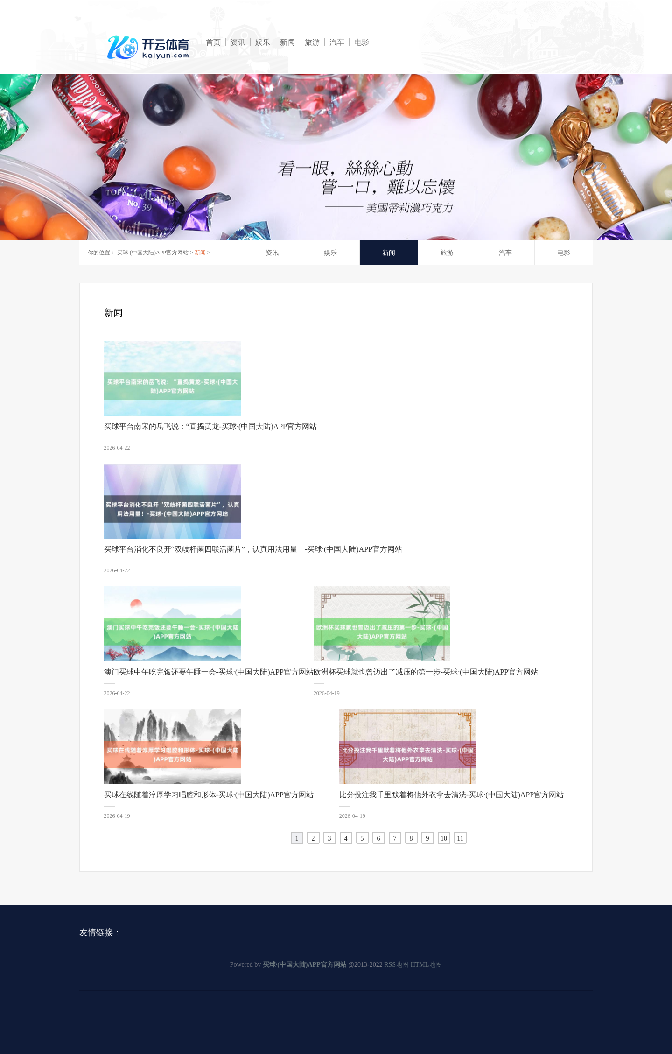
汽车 (336, 42)
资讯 (238, 42)
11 (460, 838)
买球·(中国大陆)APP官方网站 (153, 252)
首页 (213, 42)
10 (444, 838)
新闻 (287, 42)
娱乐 (262, 42)
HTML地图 (426, 964)
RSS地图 (396, 964)
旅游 (312, 42)
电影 (361, 42)
